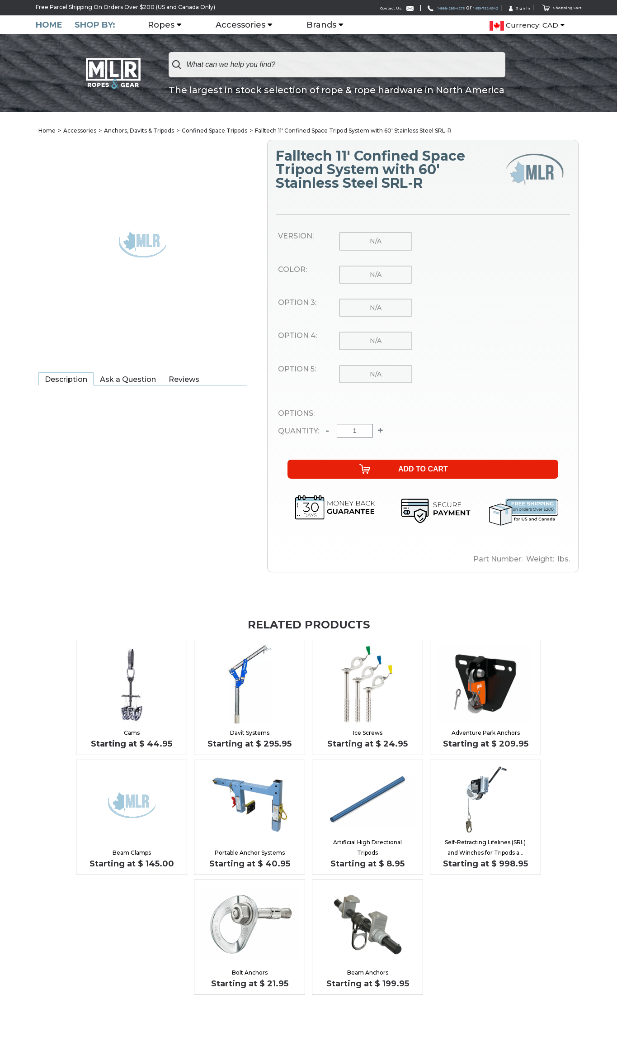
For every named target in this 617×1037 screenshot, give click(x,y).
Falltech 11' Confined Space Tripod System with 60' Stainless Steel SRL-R (353, 131)
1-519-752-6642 (463, 7)
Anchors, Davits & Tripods (139, 131)
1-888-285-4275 (407, 7)
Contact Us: (344, 7)
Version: (296, 237)
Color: (292, 270)
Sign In (507, 7)
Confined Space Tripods (214, 131)
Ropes (167, 24)
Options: (296, 414)
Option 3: (297, 303)
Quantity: (298, 432)
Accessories (246, 24)
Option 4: (297, 336)
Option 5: (297, 370)
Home (49, 24)
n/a (376, 242)
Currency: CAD (524, 25)
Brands (327, 24)
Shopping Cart (557, 7)
